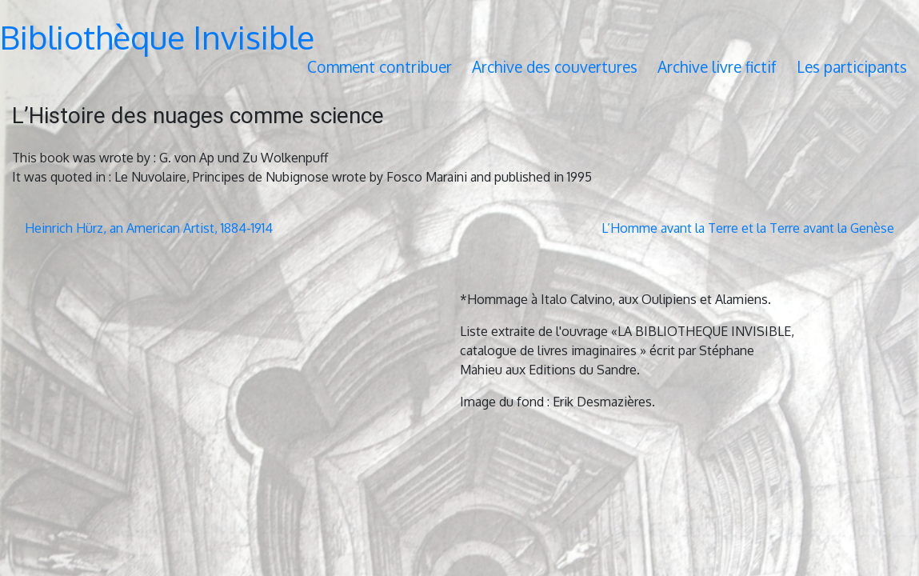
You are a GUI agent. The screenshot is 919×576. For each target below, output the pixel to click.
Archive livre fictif (717, 67)
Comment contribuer (379, 67)
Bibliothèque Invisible (157, 37)
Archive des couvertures (554, 67)
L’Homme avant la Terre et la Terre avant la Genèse (747, 228)
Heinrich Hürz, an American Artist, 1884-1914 (149, 228)
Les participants (852, 67)
